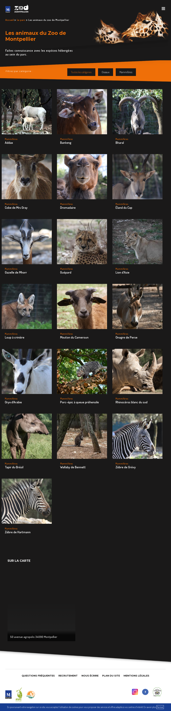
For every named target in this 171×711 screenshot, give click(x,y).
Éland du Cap (124, 207)
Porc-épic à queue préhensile (79, 402)
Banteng (65, 142)
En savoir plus (150, 707)
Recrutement (68, 675)
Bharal (120, 142)
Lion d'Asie (122, 272)
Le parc (21, 19)
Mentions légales (136, 675)
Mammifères (126, 72)
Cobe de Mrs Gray (16, 207)
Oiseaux (105, 72)
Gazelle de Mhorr (16, 272)
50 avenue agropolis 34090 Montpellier (33, 637)
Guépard (65, 272)
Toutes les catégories (81, 72)
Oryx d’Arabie (13, 402)
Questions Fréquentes (38, 675)
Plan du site (111, 675)
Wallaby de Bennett (73, 467)
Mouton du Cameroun (74, 337)
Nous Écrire (90, 675)
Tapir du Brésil (14, 467)
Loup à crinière (14, 337)
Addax (9, 142)
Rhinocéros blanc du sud (131, 402)
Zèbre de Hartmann (18, 532)
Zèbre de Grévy (126, 467)
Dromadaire (68, 207)
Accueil (9, 19)
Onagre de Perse (126, 337)
